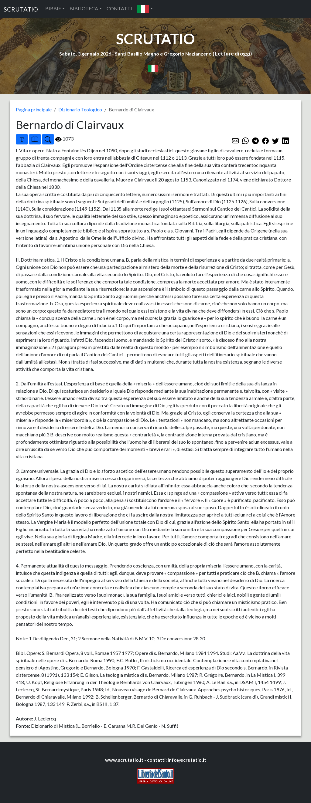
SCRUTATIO (21, 9)
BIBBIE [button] (53, 8)
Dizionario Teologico (80, 109)
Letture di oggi (232, 53)
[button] (145, 8)
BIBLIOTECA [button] (84, 8)
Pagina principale (34, 109)
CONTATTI (119, 8)
